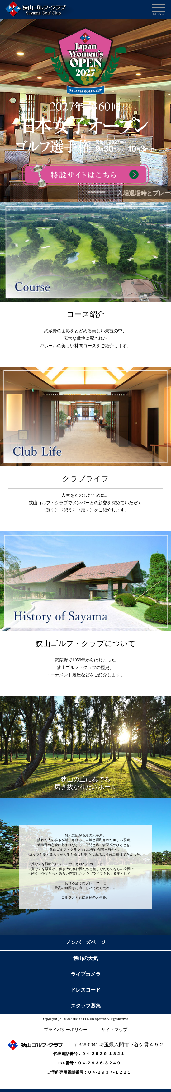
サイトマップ (114, 1029)
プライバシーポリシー (66, 1029)
